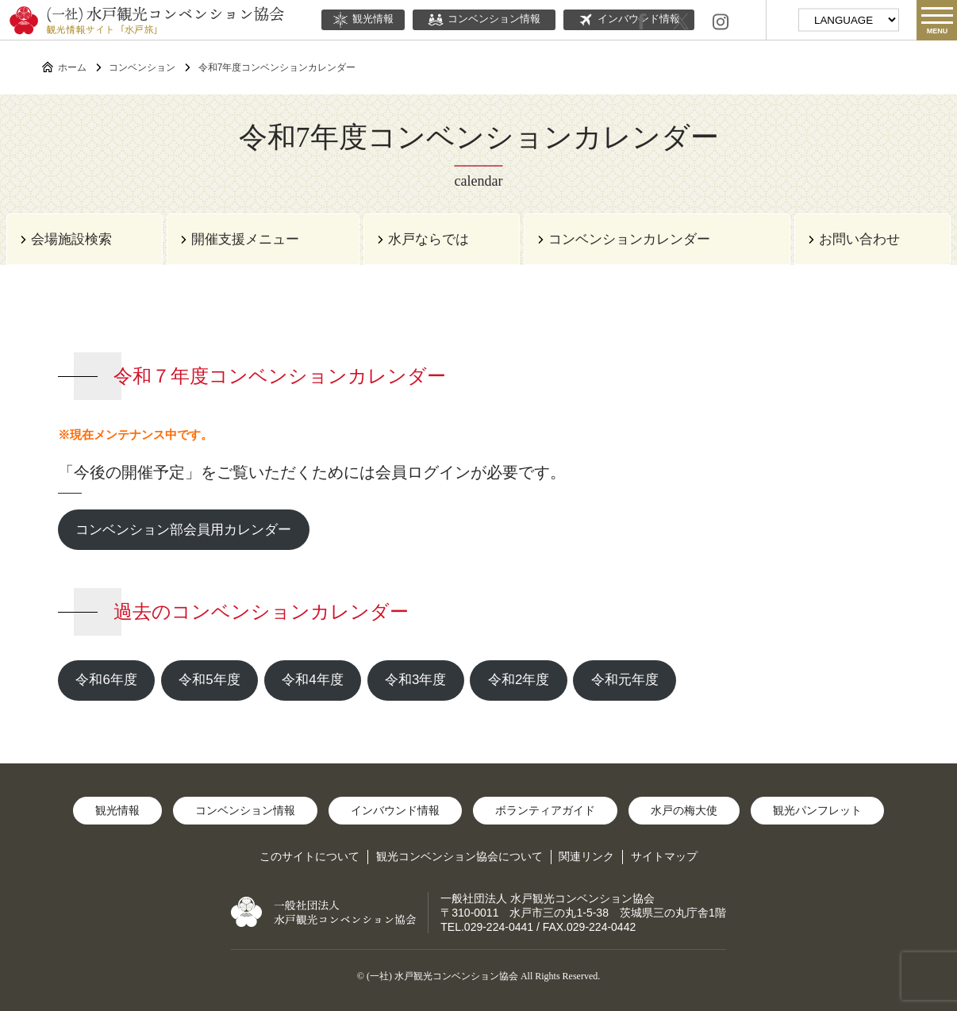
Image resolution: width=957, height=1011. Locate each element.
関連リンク (586, 856)
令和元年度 (625, 679)
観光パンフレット (817, 810)
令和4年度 (312, 679)
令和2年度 (518, 679)
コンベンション (142, 67)
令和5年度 (209, 679)
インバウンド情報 (395, 810)
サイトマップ (664, 856)
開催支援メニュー (245, 239)
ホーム (72, 67)
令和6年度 (105, 679)
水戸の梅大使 (684, 810)
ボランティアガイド (545, 810)
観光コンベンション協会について (459, 856)
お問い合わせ (859, 239)
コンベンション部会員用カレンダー (183, 529)
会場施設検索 (71, 239)
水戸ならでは (428, 239)
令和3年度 (415, 679)
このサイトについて (309, 856)
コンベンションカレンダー (629, 239)
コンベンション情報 (484, 20)
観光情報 (363, 20)
